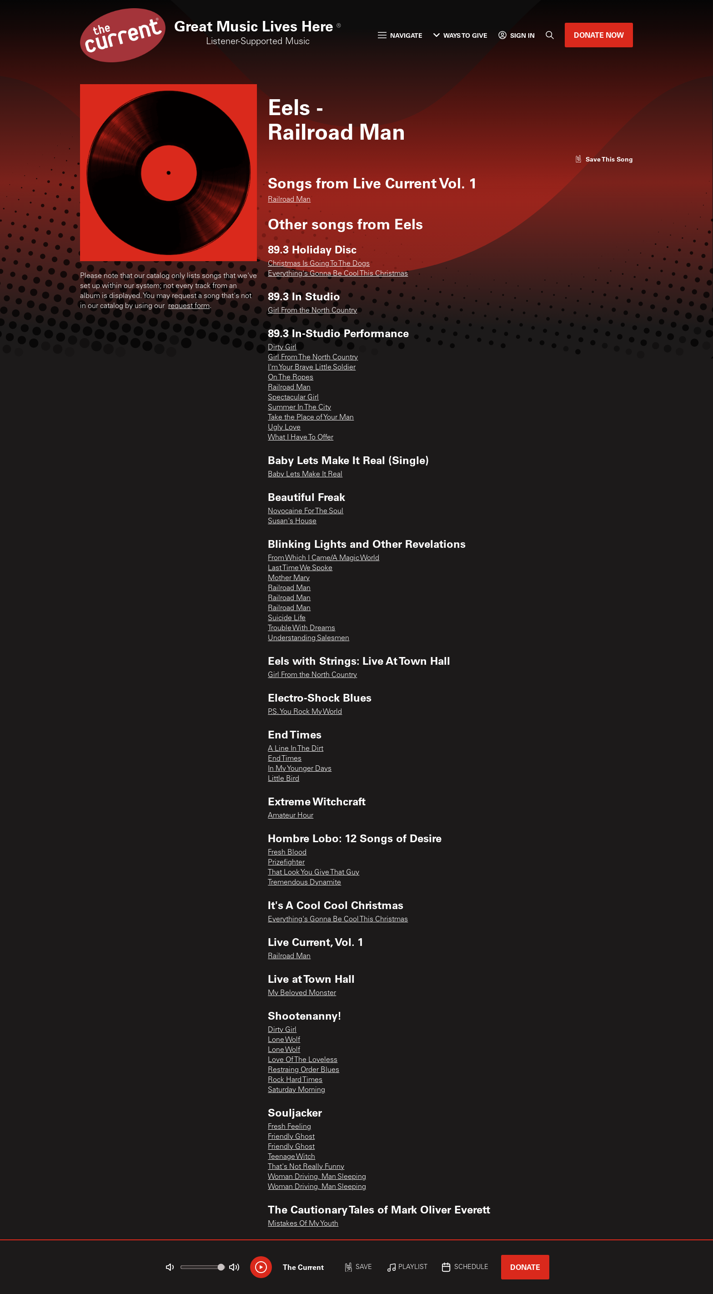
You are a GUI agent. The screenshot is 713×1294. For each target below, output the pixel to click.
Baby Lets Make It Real (305, 474)
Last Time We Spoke (300, 568)
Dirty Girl (282, 347)
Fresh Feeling (289, 1127)
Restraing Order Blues (303, 1070)
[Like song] (604, 159)
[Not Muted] (170, 1267)
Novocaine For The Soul (305, 511)
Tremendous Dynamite (304, 882)
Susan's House (292, 521)
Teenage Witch (291, 1157)
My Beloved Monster (302, 993)
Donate (525, 1267)
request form (189, 306)
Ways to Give (460, 35)
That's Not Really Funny (306, 1167)
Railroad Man (289, 199)
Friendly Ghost (291, 1137)
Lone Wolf (284, 1040)
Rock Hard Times (295, 1080)
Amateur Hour (290, 815)
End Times (284, 759)
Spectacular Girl (293, 397)
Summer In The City (299, 407)
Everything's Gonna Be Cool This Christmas (338, 274)
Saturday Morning (296, 1090)
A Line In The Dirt (295, 749)
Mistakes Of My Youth (303, 1224)
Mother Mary (289, 578)
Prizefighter (286, 862)
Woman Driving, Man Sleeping (317, 1177)
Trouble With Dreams (301, 628)
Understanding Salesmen (308, 638)
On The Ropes (290, 377)
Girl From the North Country (312, 310)
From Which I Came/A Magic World (323, 558)
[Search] (549, 35)
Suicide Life (287, 618)
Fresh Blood (287, 852)
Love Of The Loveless (302, 1060)
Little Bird (283, 779)
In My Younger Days (299, 769)
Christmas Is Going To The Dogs (319, 264)
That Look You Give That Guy (313, 872)
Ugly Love (284, 427)
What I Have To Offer (300, 437)
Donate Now (599, 35)
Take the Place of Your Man (311, 417)
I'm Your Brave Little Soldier (312, 367)
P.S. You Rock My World (305, 712)
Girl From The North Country (313, 357)
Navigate (400, 35)
